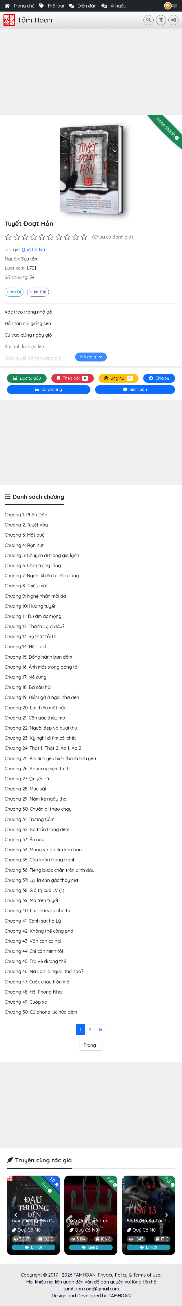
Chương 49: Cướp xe (26, 1002)
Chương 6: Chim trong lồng (33, 565)
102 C (46, 1239)
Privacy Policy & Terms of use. (129, 1275)
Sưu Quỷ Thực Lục (88, 1221)
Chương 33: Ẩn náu (24, 839)
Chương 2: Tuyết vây (26, 525)
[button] (15, 1215)
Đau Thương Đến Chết (35, 1221)
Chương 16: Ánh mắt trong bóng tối (42, 667)
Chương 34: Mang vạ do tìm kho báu (43, 849)
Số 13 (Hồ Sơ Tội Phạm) (152, 1221)
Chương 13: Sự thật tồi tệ (30, 636)
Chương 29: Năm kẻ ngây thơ (36, 799)
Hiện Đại (38, 292)
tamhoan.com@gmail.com (91, 1289)
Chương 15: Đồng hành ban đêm (38, 657)
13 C (162, 1239)
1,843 (136, 1239)
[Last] (100, 1029)
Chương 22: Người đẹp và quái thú (41, 728)
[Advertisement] (91, 71)
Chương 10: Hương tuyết (30, 606)
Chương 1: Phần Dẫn (26, 515)
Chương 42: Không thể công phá (39, 931)
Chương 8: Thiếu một (26, 586)
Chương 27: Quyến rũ (27, 779)
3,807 (21, 1239)
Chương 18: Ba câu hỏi (28, 687)
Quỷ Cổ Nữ (33, 249)
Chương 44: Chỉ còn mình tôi (34, 951)
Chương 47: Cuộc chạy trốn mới (37, 982)
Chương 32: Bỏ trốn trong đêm (37, 829)
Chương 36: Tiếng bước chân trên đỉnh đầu (49, 870)
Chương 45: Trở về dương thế (35, 961)
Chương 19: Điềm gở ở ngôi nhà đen (42, 697)
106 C (104, 1239)
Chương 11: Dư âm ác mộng (33, 616)
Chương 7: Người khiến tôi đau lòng (42, 575)
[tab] (48, 389)
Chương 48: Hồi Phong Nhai (34, 992)
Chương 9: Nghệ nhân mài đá (35, 596)
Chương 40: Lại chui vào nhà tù (37, 910)
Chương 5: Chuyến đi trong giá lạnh (42, 555)
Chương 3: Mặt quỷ (25, 535)
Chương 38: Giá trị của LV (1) (34, 890)
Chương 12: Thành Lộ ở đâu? (35, 626)
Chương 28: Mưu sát (26, 789)
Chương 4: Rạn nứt (24, 545)
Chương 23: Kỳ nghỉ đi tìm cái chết (40, 738)
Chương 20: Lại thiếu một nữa (36, 708)
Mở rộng (91, 356)
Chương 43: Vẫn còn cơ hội (33, 941)
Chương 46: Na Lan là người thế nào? (44, 971)
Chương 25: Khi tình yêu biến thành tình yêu (50, 758)
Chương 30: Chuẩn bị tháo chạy (38, 809)
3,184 (78, 1239)
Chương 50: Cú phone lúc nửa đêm (41, 1012)
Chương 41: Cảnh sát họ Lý (33, 921)
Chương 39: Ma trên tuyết (32, 900)
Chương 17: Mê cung (25, 677)
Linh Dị (14, 292)
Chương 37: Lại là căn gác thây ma (41, 880)
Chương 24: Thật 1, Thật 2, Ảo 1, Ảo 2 (43, 748)
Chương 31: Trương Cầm (29, 819)
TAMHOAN (85, 1275)
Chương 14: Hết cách (26, 646)
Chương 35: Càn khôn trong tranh (40, 860)
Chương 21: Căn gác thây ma (35, 718)
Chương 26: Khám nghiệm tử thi (37, 768)
